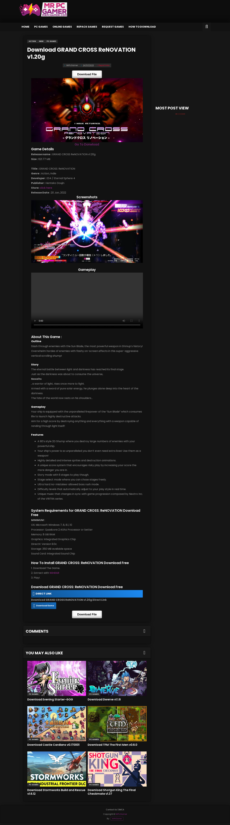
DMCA (121, 811)
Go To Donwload (87, 145)
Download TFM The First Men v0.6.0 (114, 747)
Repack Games (87, 27)
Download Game (44, 609)
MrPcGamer (117, 821)
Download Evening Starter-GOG (51, 701)
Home (25, 27)
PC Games (41, 27)
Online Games (62, 27)
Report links (103, 64)
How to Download (142, 27)
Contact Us (111, 811)
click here (44, 188)
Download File (87, 73)
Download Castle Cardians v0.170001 (55, 747)
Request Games (113, 27)
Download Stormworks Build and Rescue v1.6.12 (52, 794)
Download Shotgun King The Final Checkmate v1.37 (113, 794)
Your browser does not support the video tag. (87, 303)
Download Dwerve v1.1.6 (105, 701)
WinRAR (53, 576)
